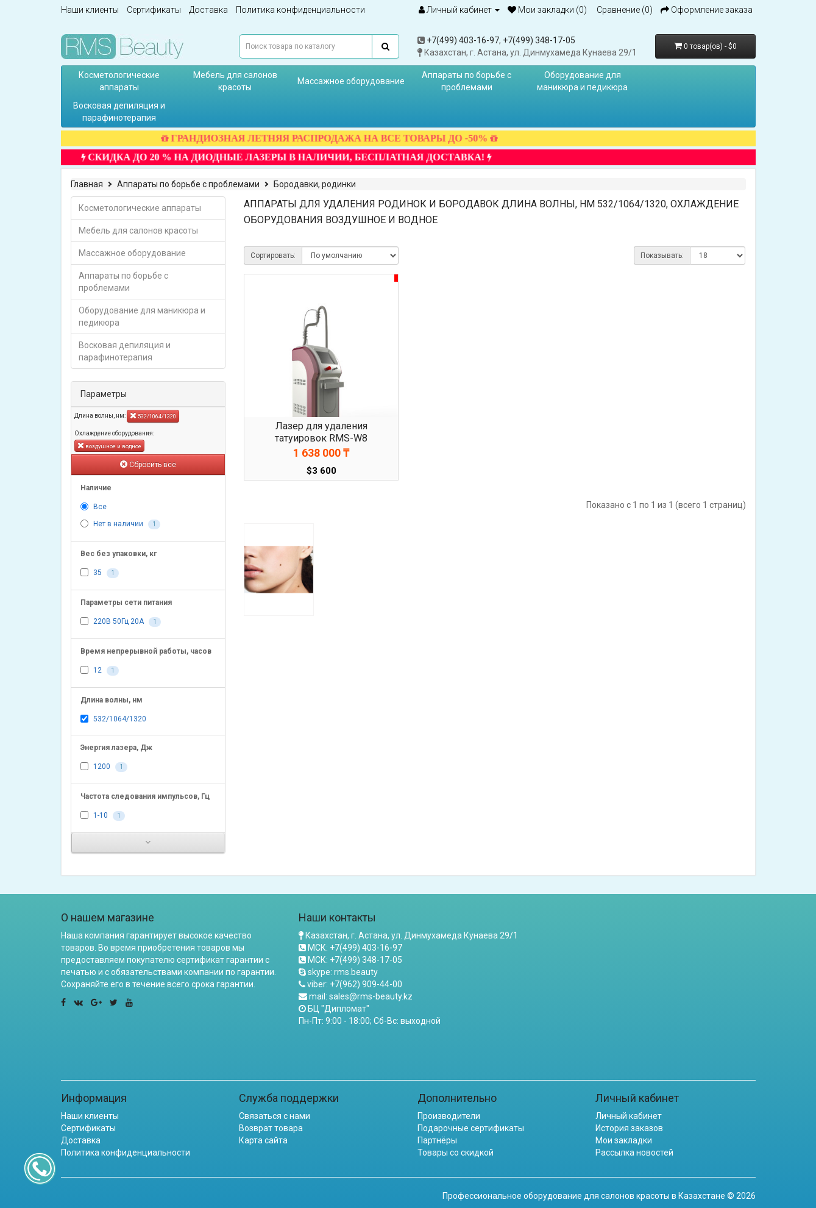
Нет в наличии (118, 524)
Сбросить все (148, 464)
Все (100, 506)
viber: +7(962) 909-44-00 (354, 984)
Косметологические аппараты (119, 81)
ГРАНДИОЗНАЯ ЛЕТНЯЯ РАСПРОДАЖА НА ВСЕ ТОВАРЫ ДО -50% (342, 138)
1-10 (100, 815)
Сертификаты (154, 10)
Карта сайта (263, 1140)
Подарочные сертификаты (470, 1128)
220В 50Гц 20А (118, 621)
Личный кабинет (628, 1116)
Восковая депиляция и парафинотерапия (119, 112)
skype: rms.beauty (343, 972)
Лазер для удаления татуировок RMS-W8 (321, 432)
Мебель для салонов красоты (235, 81)
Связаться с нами (274, 1116)
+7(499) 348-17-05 (539, 40)
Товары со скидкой (455, 1152)
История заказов (629, 1128)
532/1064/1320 (153, 415)
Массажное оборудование (351, 81)
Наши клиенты (90, 10)
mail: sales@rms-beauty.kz (361, 996)
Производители (448, 1116)
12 (97, 670)
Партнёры (437, 1140)
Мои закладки (623, 1140)
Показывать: (662, 255)
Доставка (208, 10)
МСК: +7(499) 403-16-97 (355, 947)
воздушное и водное (109, 445)
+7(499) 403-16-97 (463, 40)
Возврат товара (271, 1128)
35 (97, 572)
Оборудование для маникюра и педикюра (582, 81)
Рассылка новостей (634, 1152)
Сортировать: (273, 255)
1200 (101, 766)
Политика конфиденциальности (300, 10)
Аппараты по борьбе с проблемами (466, 81)
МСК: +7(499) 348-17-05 (355, 960)
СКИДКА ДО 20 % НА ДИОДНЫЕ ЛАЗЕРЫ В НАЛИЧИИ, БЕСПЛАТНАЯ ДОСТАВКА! (299, 157)
